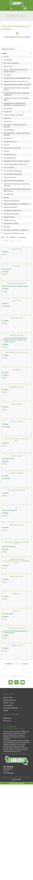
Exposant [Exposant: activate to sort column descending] (4, 53)
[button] (25, 8)
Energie (6, 554)
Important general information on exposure (17, 37)
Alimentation (7, 382)
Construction (7, 364)
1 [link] (2, 336)
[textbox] (8, 49)
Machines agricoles (17, 726)
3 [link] (7, 336)
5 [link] (12, 336)
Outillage (19, 435)
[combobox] (11, 49)
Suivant (25, 759)
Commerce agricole (22, 382)
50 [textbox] (6, 333)
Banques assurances (10, 642)
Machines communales (10, 435)
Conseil (17, 433)
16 (21, 759)
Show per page (8, 332)
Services (12, 437)
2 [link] (4, 336)
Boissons (14, 382)
